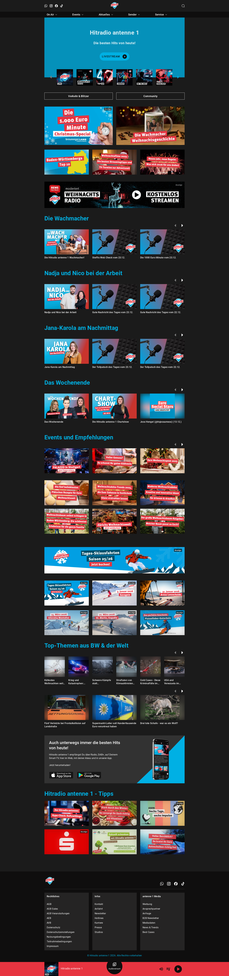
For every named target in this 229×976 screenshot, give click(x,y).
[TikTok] (183, 883)
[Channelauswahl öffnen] (183, 6)
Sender (134, 14)
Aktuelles (106, 14)
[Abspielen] (178, 969)
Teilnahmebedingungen (59, 941)
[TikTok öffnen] (61, 5)
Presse (98, 927)
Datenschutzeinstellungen (60, 932)
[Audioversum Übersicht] (114, 966)
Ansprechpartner (151, 908)
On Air (52, 14)
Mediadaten (149, 922)
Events (78, 14)
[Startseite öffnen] (114, 5)
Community (150, 96)
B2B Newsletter (151, 918)
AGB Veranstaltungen (58, 913)
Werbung (147, 904)
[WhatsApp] (162, 883)
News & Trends (150, 927)
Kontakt (99, 904)
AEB (49, 918)
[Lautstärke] (161, 969)
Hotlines (99, 918)
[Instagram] (169, 883)
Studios (99, 932)
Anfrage (147, 913)
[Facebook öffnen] (56, 5)
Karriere (99, 922)
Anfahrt (99, 908)
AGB (49, 904)
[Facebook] (176, 883)
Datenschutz (53, 927)
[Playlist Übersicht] (168, 969)
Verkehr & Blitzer (78, 96)
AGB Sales (52, 908)
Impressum (53, 946)
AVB (49, 922)
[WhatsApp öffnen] (45, 5)
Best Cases (148, 932)
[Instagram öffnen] (51, 5)
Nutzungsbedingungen (59, 936)
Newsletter (100, 913)
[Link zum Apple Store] (61, 776)
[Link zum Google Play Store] (89, 776)
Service (161, 14)
